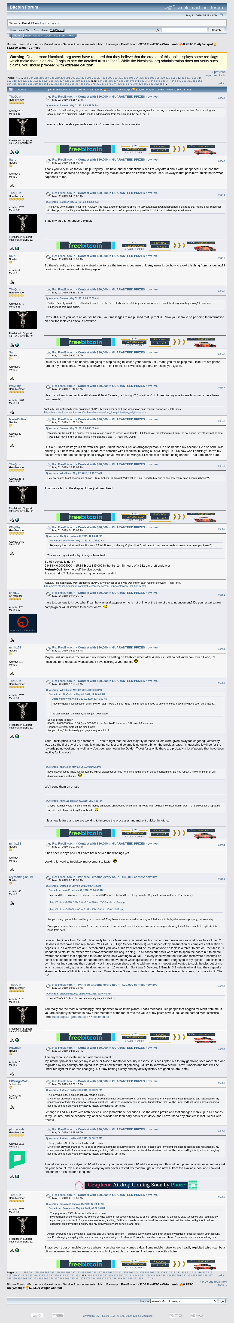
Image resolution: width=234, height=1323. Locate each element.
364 (62, 83)
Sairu (13, 159)
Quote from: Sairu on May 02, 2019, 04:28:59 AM (72, 298)
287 (47, 77)
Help (28, 36)
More (70, 36)
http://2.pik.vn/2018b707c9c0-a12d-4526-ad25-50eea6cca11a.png (87, 902)
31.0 (52, 30)
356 (20, 83)
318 (14, 80)
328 (67, 80)
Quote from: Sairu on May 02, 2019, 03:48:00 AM (72, 202)
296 (94, 77)
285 (36, 77)
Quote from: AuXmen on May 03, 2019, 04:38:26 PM (74, 1090)
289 (57, 77)
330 (77, 80)
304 (136, 77)
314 (189, 77)
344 (152, 80)
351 (189, 80)
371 (98, 83)
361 (46, 83)
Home (17, 36)
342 (142, 80)
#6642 (221, 161)
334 (100, 80)
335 (105, 80)
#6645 (221, 291)
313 (183, 77)
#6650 (221, 529)
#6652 (221, 649)
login (43, 22)
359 (35, 83)
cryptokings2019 (21, 877)
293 (78, 77)
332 (88, 80)
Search (37, 36)
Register (59, 36)
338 (121, 80)
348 (173, 80)
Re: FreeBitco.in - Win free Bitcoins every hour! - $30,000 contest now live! (105, 877)
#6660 (221, 1196)
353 (200, 80)
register (54, 22)
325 (51, 80)
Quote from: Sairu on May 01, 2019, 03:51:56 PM (72, 105)
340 (131, 80)
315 (194, 77)
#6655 (221, 878)
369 (88, 83)
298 (105, 77)
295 (89, 77)
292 (73, 77)
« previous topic (210, 1281)
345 (158, 80)
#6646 (221, 354)
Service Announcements (79, 44)
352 (194, 80)
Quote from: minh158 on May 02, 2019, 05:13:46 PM (74, 801)
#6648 (221, 421)
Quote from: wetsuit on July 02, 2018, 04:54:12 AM (73, 886)
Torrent (60, 30)
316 (199, 77)
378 (135, 83)
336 (110, 80)
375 (119, 83)
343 (147, 80)
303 (131, 77)
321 (30, 80)
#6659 (221, 1131)
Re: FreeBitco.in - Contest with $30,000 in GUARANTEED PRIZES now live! (105, 96)
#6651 (221, 594)
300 (115, 77)
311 (173, 77)
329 (72, 80)
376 (125, 83)
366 (72, 83)
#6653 (221, 682)
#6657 (221, 1049)
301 (120, 77)
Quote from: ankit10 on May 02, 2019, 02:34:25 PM (73, 767)
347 (168, 80)
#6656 (221, 986)
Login (48, 36)
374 (114, 83)
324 (46, 80)
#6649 (221, 466)
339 (126, 80)
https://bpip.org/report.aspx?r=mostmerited (80, 1016)
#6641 (221, 98)
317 (9, 80)
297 (99, 77)
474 (170, 83)
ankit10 (14, 592)
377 (130, 83)
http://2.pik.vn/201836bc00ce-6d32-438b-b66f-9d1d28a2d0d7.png (87, 909)
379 (140, 83)
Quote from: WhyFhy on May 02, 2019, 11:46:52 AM (74, 473)
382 (156, 83)
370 (93, 83)
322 (35, 80)
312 (178, 77)
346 (163, 80)
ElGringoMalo (19, 1081)
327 (62, 80)
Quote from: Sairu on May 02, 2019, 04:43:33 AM (72, 428)
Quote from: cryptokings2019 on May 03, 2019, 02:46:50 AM (78, 993)
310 (168, 77)
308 (157, 77)
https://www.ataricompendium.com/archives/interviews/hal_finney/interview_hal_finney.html (95, 412)
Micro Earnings (108, 44)
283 (26, 77)
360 (41, 83)
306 (147, 77)
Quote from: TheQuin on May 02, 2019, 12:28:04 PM (74, 536)
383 (161, 83)
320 (25, 80)
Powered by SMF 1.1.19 (95, 1315)
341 (137, 80)
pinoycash (16, 1129)
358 (30, 83)
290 (63, 77)
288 (52, 77)
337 (116, 80)
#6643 (221, 194)
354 (9, 83)
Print (221, 83)
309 (162, 77)
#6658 (221, 1083)
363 (56, 83)
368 (83, 83)
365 (67, 83)
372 (104, 83)
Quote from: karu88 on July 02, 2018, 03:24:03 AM (76, 890)
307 (152, 77)
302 (126, 77)
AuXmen (15, 1047)
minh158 (15, 647)
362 (51, 83)
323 (41, 80)
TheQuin (15, 96)
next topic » (222, 1283)
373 (109, 83)
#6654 (221, 845)
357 (25, 83)
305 (141, 77)
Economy (34, 44)
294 (84, 77)
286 (41, 77)
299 (110, 77)
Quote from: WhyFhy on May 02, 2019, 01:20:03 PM (74, 690)
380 (146, 83)
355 (14, 83)
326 (56, 80)
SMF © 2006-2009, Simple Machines (131, 1315)
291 (68, 77)
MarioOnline (17, 419)
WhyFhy (15, 386)
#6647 (221, 387)
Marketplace (52, 44)
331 (83, 80)
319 (20, 80)
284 (31, 77)
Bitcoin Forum (16, 44)
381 (151, 83)
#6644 (221, 257)
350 (184, 80)
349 (179, 80)
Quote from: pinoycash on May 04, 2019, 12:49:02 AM (75, 1204)
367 (77, 83)
